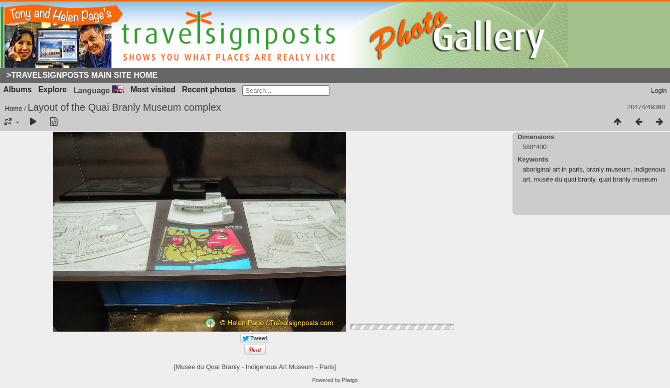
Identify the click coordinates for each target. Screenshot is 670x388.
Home (13, 108)
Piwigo (350, 380)
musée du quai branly (564, 179)
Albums (17, 89)
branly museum (608, 169)
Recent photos (209, 89)
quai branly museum (628, 179)
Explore (52, 89)
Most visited (153, 89)
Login (659, 90)
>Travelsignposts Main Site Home (82, 75)
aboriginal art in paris (552, 169)
